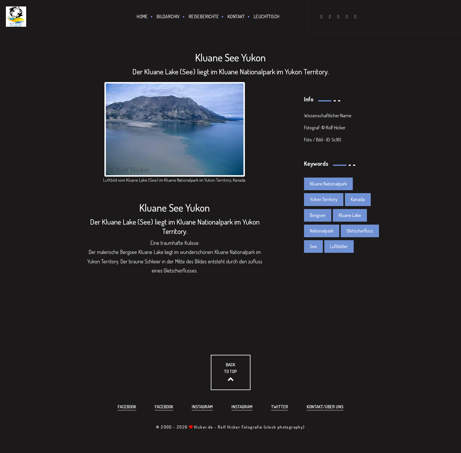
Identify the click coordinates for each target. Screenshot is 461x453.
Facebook (127, 406)
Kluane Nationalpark (328, 184)
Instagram (202, 406)
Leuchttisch (266, 16)
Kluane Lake (350, 215)
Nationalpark (321, 231)
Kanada (358, 199)
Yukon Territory (324, 199)
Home (142, 16)
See (313, 246)
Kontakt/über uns (325, 406)
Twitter (279, 406)
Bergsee (317, 215)
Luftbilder (339, 246)
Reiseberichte (204, 16)
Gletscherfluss (360, 231)
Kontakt (236, 16)
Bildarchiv (168, 16)
